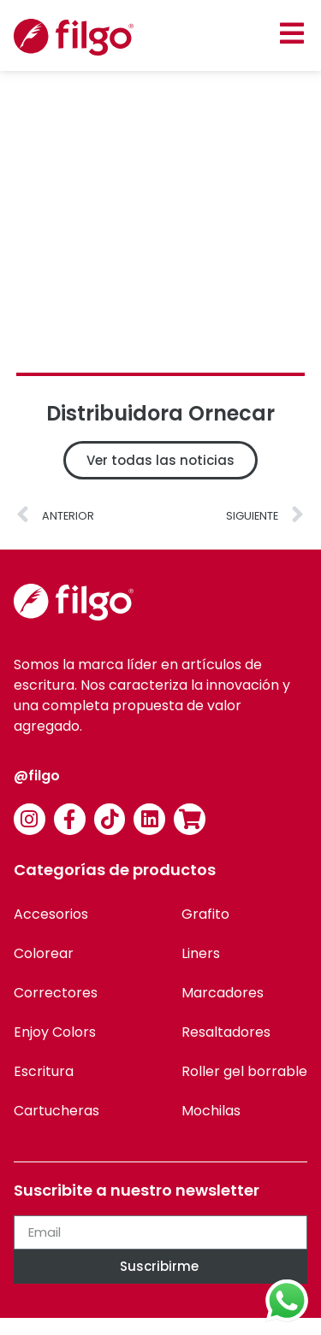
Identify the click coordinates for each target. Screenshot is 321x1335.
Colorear (44, 953)
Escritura (44, 1071)
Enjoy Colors (55, 1032)
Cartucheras (56, 1110)
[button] (291, 33)
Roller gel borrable (244, 1071)
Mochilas (211, 1110)
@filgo (37, 775)
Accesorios (51, 914)
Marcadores (222, 993)
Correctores (56, 993)
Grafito (205, 914)
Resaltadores (225, 1032)
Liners (200, 953)
